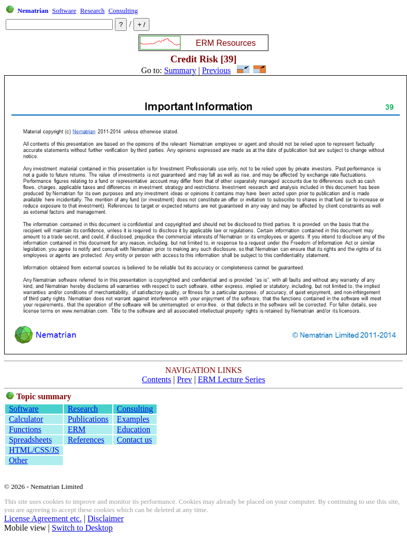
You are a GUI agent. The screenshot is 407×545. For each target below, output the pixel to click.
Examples (133, 419)
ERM (76, 429)
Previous (216, 70)
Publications (87, 419)
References (85, 439)
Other (18, 460)
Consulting (123, 10)
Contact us (134, 439)
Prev (184, 379)
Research (92, 10)
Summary (180, 70)
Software (64, 10)
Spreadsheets (30, 439)
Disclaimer (106, 518)
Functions (25, 429)
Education (133, 429)
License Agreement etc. (43, 518)
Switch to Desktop (82, 527)
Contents (156, 379)
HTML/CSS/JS (34, 450)
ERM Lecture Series (231, 379)
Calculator (26, 419)
